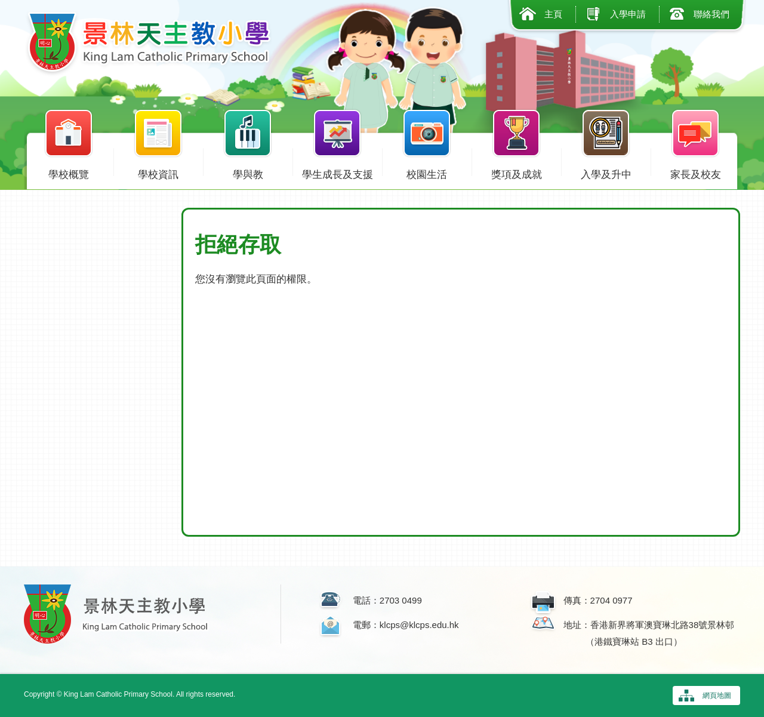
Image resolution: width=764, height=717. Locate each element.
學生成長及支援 (337, 172)
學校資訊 (158, 172)
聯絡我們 (711, 14)
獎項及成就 (516, 172)
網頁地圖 (717, 695)
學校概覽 (68, 172)
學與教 (247, 172)
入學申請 (628, 14)
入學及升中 (606, 172)
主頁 (553, 14)
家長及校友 (695, 172)
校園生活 (427, 172)
